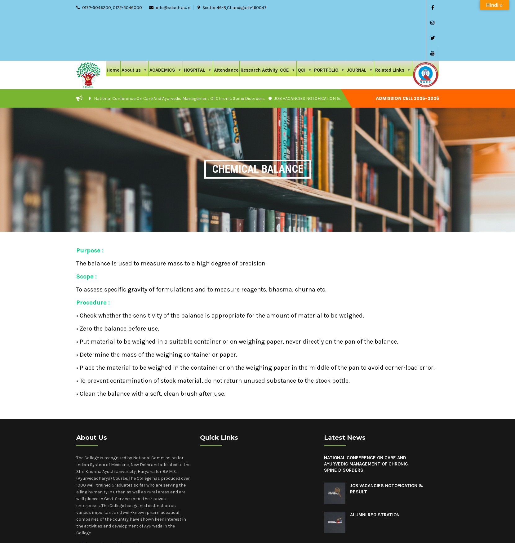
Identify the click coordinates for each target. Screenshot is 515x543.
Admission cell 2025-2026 (407, 53)
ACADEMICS (165, 24)
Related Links (393, 24)
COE (287, 24)
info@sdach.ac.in (173, 7)
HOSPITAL (198, 24)
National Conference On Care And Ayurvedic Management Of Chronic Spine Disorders (179, 53)
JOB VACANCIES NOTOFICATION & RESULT (315, 53)
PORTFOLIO (329, 24)
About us (134, 24)
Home (113, 24)
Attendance (226, 24)
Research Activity (259, 24)
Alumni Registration (375, 469)
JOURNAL (360, 24)
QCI (305, 24)
